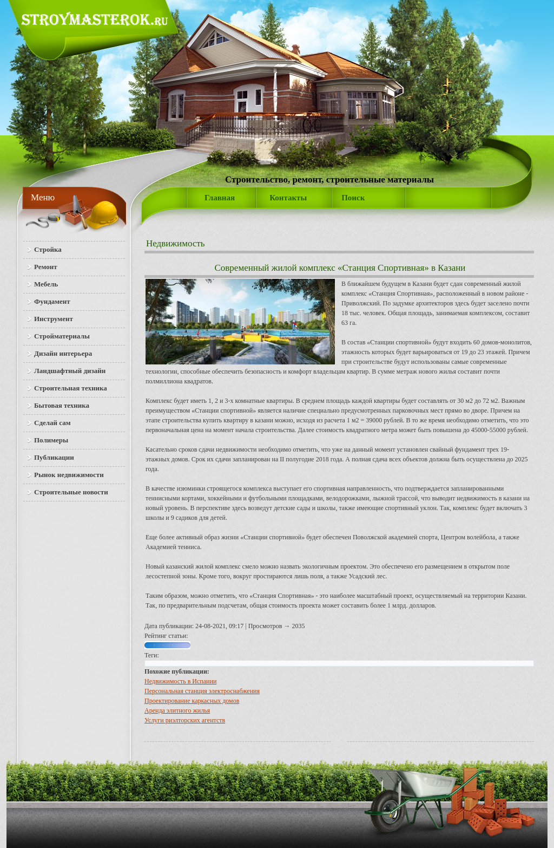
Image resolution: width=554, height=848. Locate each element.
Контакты (288, 197)
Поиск (353, 197)
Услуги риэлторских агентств (184, 720)
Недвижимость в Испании (180, 681)
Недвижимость (175, 243)
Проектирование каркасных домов (191, 701)
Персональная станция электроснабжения (202, 691)
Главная (220, 197)
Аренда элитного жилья (177, 710)
